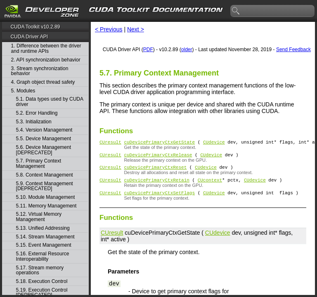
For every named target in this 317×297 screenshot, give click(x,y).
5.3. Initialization (34, 122)
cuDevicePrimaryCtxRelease (158, 157)
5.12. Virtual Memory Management (39, 217)
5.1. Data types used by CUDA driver (49, 102)
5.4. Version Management (44, 130)
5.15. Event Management (43, 245)
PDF (148, 49)
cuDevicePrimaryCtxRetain (156, 185)
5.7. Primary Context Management (38, 163)
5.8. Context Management (44, 175)
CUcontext (210, 185)
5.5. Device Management (43, 138)
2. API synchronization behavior (45, 60)
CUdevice (214, 143)
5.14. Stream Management (45, 237)
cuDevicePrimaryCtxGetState (159, 143)
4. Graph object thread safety (43, 82)
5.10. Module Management (45, 197)
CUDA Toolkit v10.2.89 (35, 27)
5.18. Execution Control (42, 281)
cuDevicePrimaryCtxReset (155, 170)
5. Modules (23, 91)
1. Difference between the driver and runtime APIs (46, 48)
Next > (135, 29)
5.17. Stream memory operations (40, 270)
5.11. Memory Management (46, 206)
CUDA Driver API (29, 37)
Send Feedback (293, 49)
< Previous (109, 29)
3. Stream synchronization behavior (40, 71)
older (186, 49)
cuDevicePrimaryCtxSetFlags (159, 199)
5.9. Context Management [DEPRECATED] (44, 186)
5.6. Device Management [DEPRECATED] (43, 150)
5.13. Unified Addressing (43, 228)
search (236, 11)
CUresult (110, 143)
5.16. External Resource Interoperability (42, 256)
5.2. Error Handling (37, 113)
